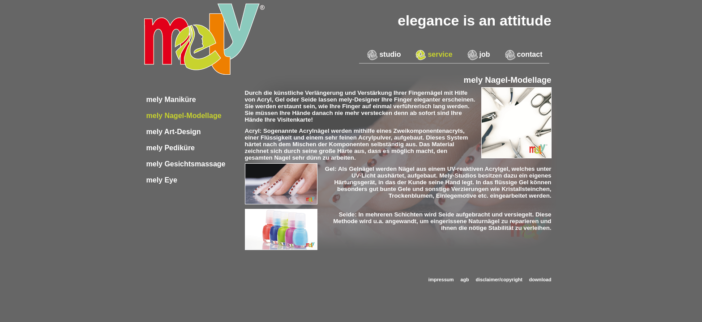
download (540, 279)
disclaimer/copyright (499, 279)
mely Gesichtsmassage (186, 164)
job (484, 54)
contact (530, 54)
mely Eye (161, 180)
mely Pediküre (170, 148)
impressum (441, 279)
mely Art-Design (173, 132)
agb (465, 279)
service (440, 54)
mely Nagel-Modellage (184, 115)
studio (390, 54)
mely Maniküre (171, 99)
